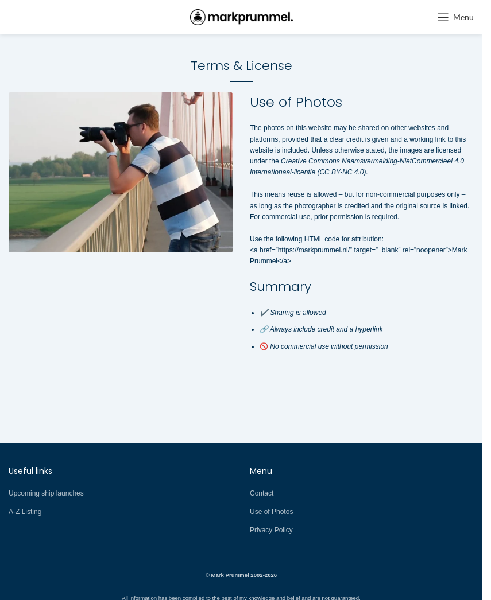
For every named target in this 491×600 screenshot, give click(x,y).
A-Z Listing (25, 512)
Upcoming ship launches (46, 493)
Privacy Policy (271, 530)
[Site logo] (241, 17)
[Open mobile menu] (456, 17)
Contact (261, 493)
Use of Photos (271, 512)
